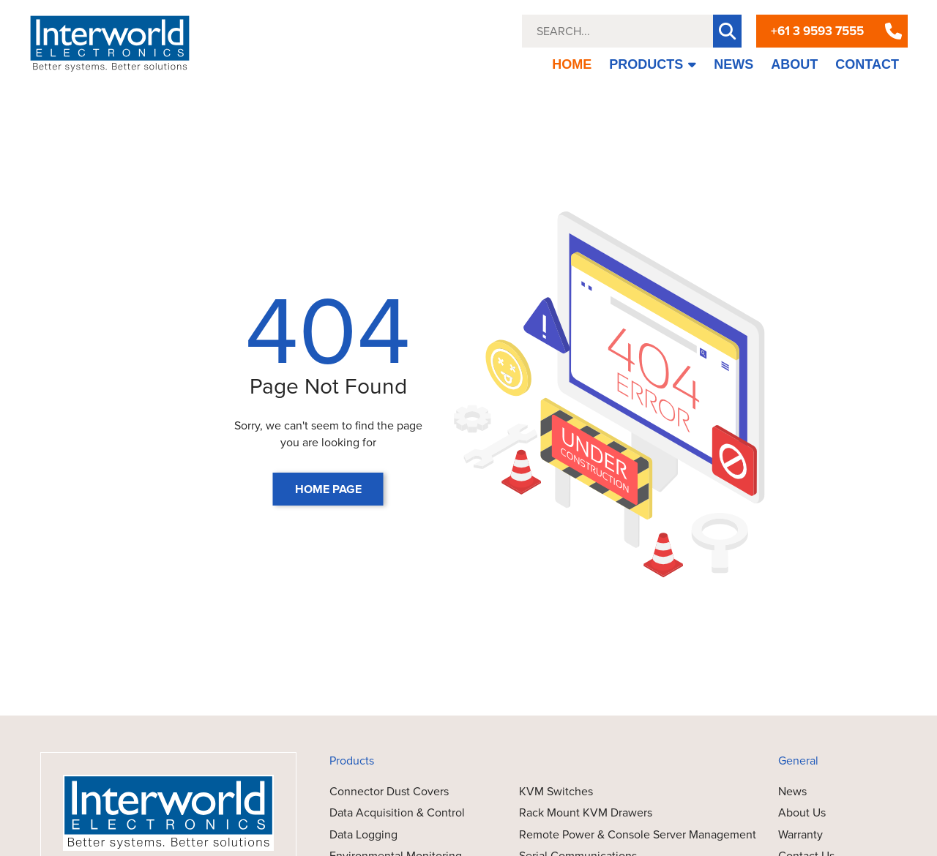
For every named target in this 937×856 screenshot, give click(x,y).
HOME (571, 64)
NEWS (733, 64)
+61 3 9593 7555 (817, 31)
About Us (802, 812)
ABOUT (794, 64)
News (792, 791)
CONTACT (867, 64)
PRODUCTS (652, 64)
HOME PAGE (328, 489)
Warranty (800, 834)
